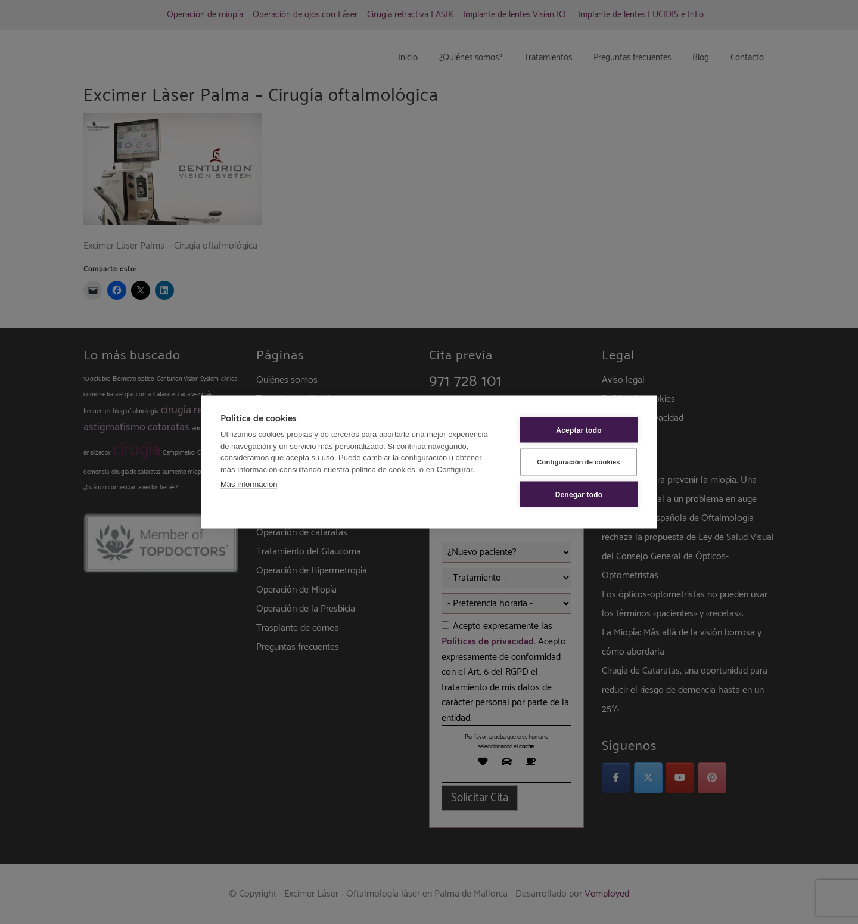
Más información (248, 484)
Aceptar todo (578, 430)
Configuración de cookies (578, 462)
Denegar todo (579, 494)
